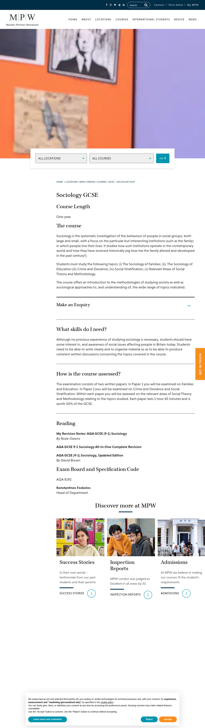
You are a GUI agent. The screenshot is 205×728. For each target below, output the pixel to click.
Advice (179, 19)
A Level (21, 219)
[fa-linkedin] (124, 5)
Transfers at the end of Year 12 (24, 531)
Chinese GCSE (25, 269)
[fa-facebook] (106, 5)
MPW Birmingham (22, 646)
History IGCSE (25, 378)
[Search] (146, 5)
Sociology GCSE (22, 472)
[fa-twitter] (115, 5)
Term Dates (175, 5)
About (86, 19)
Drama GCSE (24, 286)
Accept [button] (168, 719)
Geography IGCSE (23, 349)
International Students (151, 19)
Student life (20, 579)
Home (73, 19)
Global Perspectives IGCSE (24, 368)
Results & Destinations (21, 597)
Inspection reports (125, 603)
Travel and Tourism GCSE (23, 501)
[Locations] (61, 158)
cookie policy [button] (107, 702)
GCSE (20, 225)
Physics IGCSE (25, 446)
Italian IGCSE (25, 406)
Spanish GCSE (25, 480)
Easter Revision (22, 543)
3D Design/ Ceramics (23, 512)
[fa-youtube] (119, 5)
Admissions (20, 626)
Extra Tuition (25, 552)
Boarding (19, 633)
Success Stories (22, 606)
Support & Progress (19, 587)
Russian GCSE (25, 463)
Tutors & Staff (21, 620)
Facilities (18, 572)
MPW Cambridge (21, 653)
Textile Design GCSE (25, 488)
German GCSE (25, 358)
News (193, 19)
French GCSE (24, 341)
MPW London (19, 195)
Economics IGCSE (23, 294)
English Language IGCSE (23, 307)
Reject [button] (149, 719)
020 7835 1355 (23, 674)
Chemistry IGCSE (23, 261)
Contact (159, 5)
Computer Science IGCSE (25, 278)
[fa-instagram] (111, 5)
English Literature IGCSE (23, 320)
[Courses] (122, 158)
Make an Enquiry (23, 640)
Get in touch (200, 364)
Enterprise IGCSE (23, 332)
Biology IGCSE (25, 242)
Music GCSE (24, 429)
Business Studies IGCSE (25, 250)
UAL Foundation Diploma (24, 562)
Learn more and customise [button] (47, 719)
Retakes (21, 521)
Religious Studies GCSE (25, 455)
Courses (122, 19)
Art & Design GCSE (24, 233)
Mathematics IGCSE (24, 421)
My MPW (193, 5)
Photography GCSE (24, 438)
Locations (103, 19)
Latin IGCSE (24, 412)
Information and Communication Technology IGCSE (26, 392)
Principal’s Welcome (19, 203)
